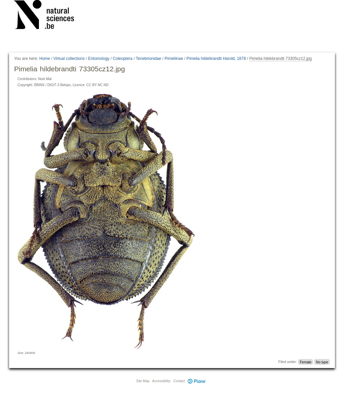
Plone (196, 381)
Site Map (142, 381)
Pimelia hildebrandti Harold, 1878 (216, 58)
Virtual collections (69, 58)
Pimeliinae (174, 58)
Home (44, 58)
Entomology (98, 58)
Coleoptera (123, 58)
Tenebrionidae (148, 58)
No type (322, 362)
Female (305, 362)
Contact (179, 381)
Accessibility (161, 381)
